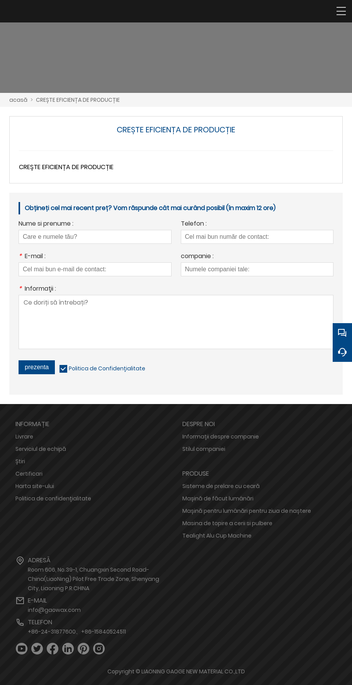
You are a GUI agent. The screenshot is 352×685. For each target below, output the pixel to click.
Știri (20, 461)
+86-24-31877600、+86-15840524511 (77, 631)
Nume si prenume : (46, 224)
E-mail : (32, 256)
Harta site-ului (34, 486)
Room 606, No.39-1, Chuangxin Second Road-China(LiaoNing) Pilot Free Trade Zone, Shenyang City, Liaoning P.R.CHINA (93, 579)
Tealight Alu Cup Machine (217, 535)
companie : (197, 256)
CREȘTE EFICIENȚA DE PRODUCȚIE (78, 100)
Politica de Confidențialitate (107, 368)
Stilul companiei (203, 449)
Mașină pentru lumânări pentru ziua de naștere (246, 511)
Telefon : (194, 224)
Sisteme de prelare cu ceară (221, 486)
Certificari (29, 474)
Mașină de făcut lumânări (217, 498)
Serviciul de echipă (40, 449)
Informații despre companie (220, 436)
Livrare (24, 436)
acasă (18, 100)
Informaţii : (37, 289)
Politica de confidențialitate (53, 498)
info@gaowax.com (54, 610)
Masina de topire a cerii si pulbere (227, 523)
